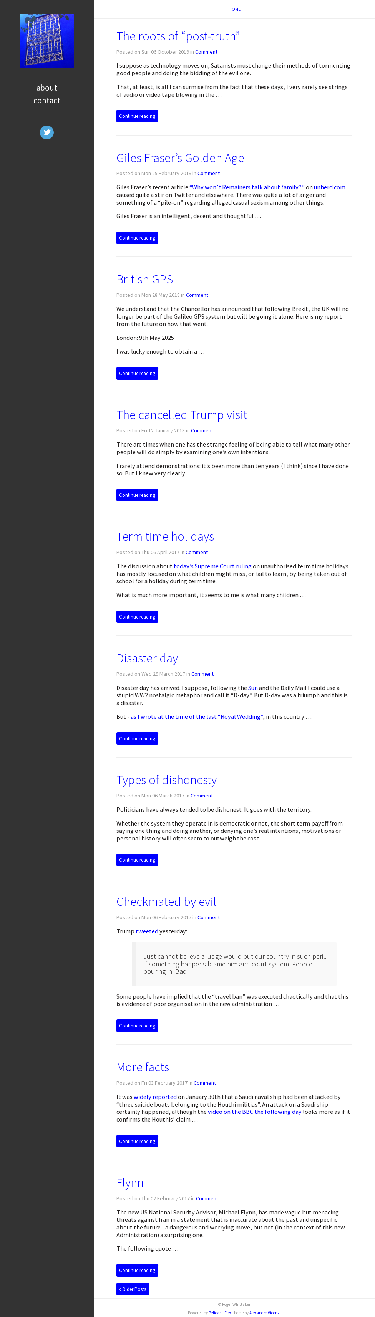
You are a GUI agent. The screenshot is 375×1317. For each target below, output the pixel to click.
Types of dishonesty (166, 780)
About (47, 88)
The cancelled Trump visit (181, 414)
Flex (228, 1312)
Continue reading (137, 116)
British (144, 279)
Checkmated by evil (166, 901)
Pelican (215, 1312)
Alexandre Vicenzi (265, 1312)
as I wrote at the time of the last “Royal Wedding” (197, 716)
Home (235, 9)
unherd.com (329, 187)
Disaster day (147, 658)
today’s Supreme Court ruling (213, 566)
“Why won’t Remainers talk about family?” (247, 187)
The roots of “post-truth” (178, 36)
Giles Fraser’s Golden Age (180, 157)
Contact (46, 100)
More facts (142, 1067)
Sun (253, 688)
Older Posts (132, 1289)
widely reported (155, 1096)
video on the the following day (255, 1111)
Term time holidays (165, 536)
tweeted (147, 931)
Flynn (130, 1182)
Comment (206, 51)
